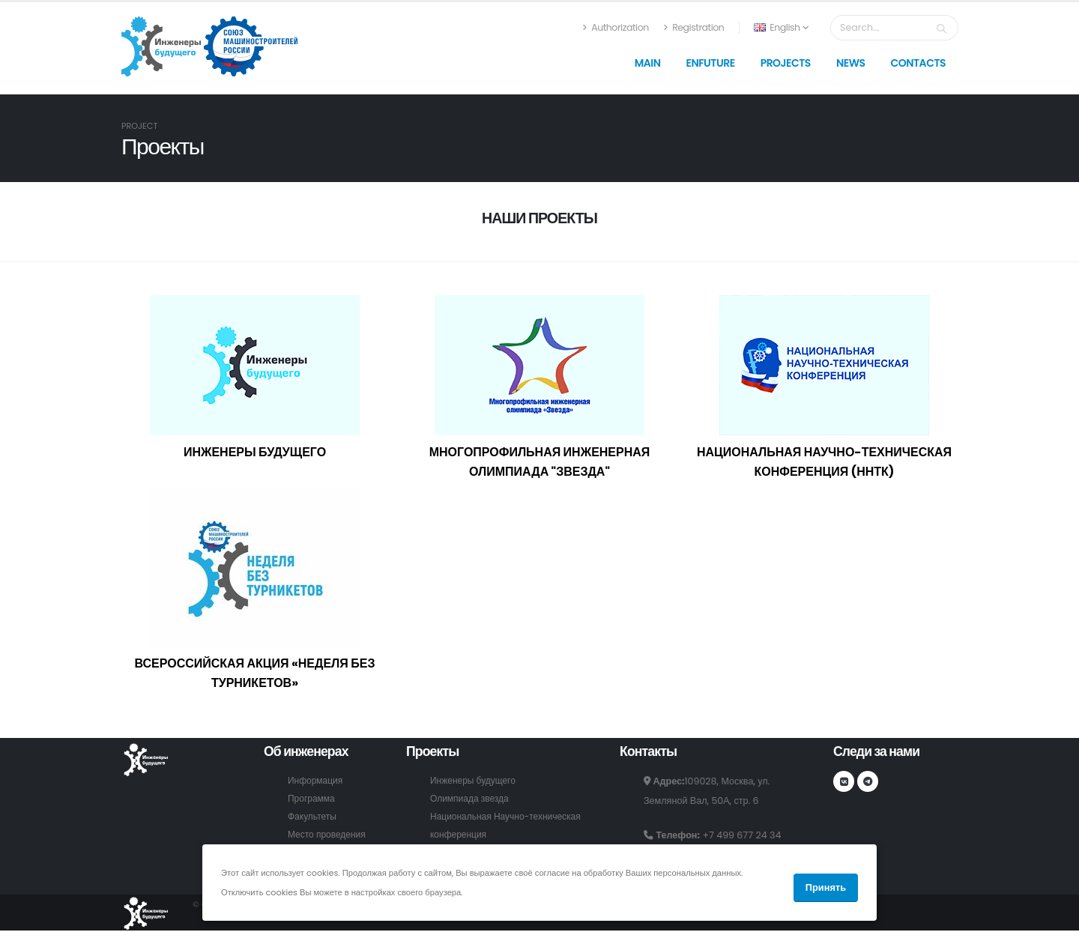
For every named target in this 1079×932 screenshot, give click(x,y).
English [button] (781, 27)
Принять (826, 887)
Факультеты (313, 816)
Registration (694, 27)
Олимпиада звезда (471, 798)
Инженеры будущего (475, 780)
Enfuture (710, 62)
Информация (316, 780)
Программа (312, 798)
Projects (786, 62)
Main (648, 62)
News (850, 62)
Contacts (918, 62)
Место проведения (328, 834)
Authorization (615, 27)
